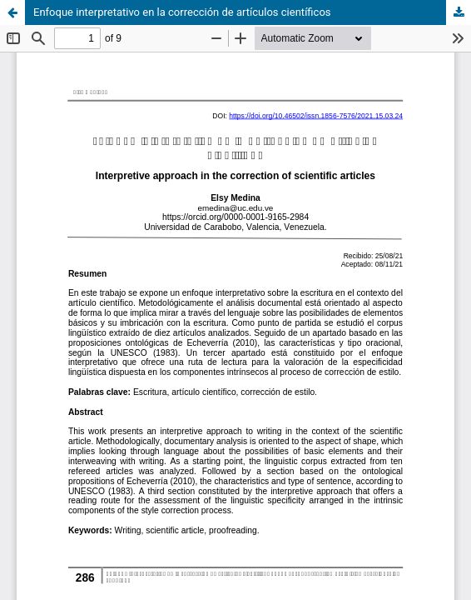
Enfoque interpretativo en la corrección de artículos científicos (182, 12)
